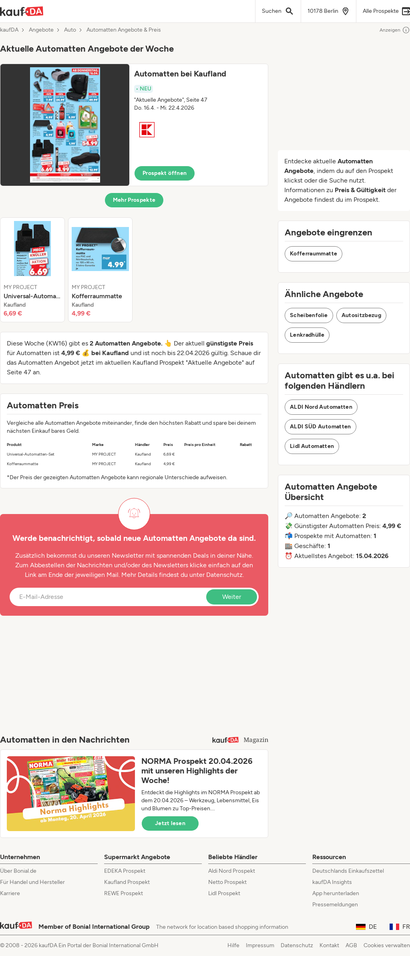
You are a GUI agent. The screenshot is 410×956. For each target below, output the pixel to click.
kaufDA (9, 30)
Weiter (231, 597)
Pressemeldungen (335, 904)
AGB (351, 945)
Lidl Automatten (312, 446)
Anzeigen (395, 30)
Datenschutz (224, 574)
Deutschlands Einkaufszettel (348, 871)
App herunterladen (335, 893)
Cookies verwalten (387, 945)
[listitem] (32, 269)
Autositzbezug (362, 315)
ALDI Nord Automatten (321, 407)
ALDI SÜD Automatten (320, 426)
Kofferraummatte (313, 253)
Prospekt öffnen (165, 173)
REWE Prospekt (123, 893)
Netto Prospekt (227, 882)
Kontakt (329, 945)
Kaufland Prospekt (127, 882)
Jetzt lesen (170, 823)
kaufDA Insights (332, 882)
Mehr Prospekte (134, 200)
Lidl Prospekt (224, 893)
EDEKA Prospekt (124, 871)
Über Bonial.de (18, 871)
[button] (134, 125)
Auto (70, 30)
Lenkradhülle (307, 334)
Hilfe (233, 945)
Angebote (41, 30)
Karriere (10, 893)
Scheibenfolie (309, 315)
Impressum (260, 945)
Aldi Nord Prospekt (231, 871)
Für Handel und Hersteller (32, 882)
